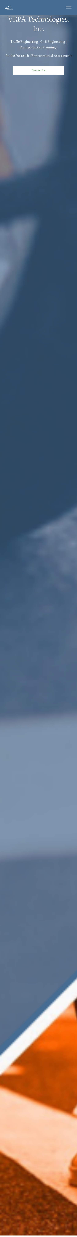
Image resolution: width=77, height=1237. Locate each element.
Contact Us (38, 70)
